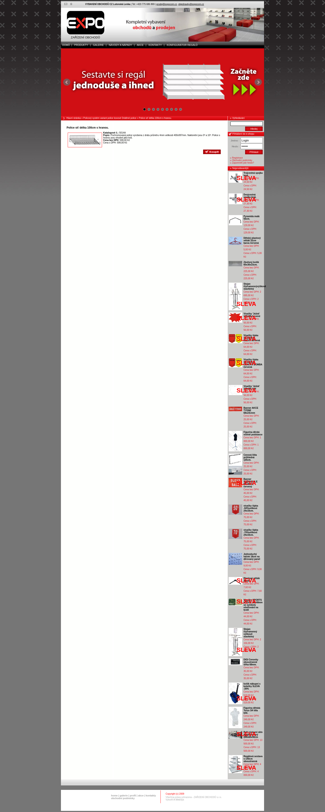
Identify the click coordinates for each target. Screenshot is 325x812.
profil (133, 795)
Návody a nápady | (121, 45)
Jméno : (235, 140)
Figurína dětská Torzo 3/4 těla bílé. (252, 710)
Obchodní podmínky (242, 160)
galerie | (99, 45)
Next (258, 82)
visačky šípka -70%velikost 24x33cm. (251, 532)
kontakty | (155, 45)
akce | (140, 45)
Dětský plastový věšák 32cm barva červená (252, 240)
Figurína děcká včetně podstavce (253, 433)
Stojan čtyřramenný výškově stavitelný (250, 633)
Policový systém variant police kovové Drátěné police (109, 118)
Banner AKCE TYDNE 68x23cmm (251, 410)
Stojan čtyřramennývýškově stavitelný (255, 286)
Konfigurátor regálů (181, 45)
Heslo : (235, 146)
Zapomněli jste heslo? (243, 163)
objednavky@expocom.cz (191, 4)
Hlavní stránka (73, 118)
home (114, 795)
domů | (66, 45)
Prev (66, 82)
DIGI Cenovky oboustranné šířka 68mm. (251, 662)
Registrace (237, 158)
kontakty (151, 795)
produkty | (81, 45)
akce (141, 795)
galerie (124, 795)
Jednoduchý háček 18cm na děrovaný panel (252, 556)
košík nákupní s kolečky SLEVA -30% (252, 686)
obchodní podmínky (123, 798)
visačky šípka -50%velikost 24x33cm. (251, 508)
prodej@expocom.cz (166, 4)
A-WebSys (179, 799)
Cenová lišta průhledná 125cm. (250, 457)
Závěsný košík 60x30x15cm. (251, 263)
